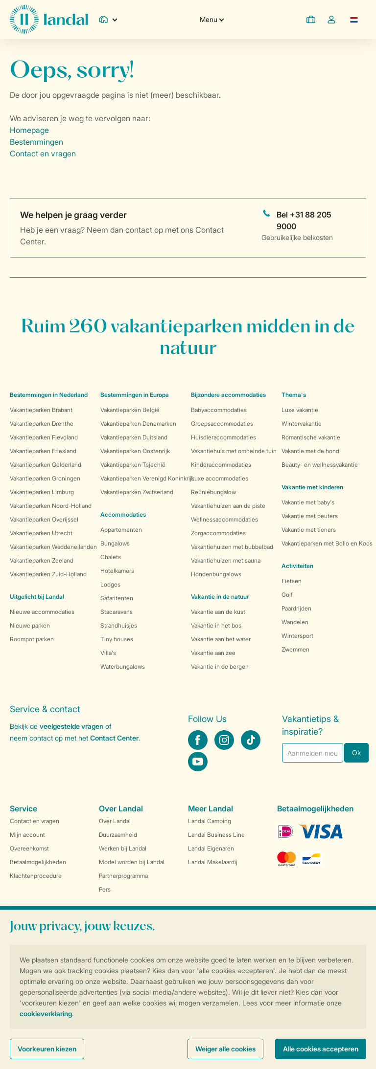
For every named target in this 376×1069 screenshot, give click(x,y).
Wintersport (297, 635)
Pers (105, 889)
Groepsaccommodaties (222, 423)
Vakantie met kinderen (312, 487)
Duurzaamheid (118, 834)
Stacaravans (116, 611)
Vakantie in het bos (216, 625)
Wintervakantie (302, 423)
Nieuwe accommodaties (42, 611)
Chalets (110, 557)
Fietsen (292, 581)
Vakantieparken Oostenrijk (135, 451)
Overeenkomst (29, 848)
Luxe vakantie (300, 410)
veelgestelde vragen (71, 726)
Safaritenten (116, 598)
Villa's (108, 652)
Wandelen (295, 622)
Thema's (294, 394)
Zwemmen (295, 649)
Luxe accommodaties (219, 478)
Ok (356, 752)
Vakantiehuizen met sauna (225, 560)
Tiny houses (116, 639)
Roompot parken (32, 639)
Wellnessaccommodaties (224, 519)
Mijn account (27, 834)
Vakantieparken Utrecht (41, 533)
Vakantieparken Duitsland (133, 437)
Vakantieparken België (130, 410)
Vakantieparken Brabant (41, 410)
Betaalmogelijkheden (38, 862)
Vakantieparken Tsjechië (132, 464)
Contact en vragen (43, 153)
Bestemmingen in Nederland (49, 394)
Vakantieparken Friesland (43, 451)
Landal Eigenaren (211, 848)
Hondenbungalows (216, 574)
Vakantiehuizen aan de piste (228, 505)
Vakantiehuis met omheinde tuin (234, 451)
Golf (287, 594)
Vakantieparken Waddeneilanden (53, 546)
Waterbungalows (122, 666)
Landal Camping (209, 821)
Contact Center (114, 738)
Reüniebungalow (213, 492)
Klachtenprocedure (36, 875)
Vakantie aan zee (213, 652)
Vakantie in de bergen (220, 666)
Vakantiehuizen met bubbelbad (232, 546)
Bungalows (115, 543)
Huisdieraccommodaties (223, 437)
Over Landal (115, 821)
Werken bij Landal (122, 848)
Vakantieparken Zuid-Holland (48, 574)
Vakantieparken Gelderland (45, 464)
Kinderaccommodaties (221, 464)
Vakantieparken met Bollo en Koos (327, 543)
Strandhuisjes (118, 625)
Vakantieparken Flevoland (44, 437)
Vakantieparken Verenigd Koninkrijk (147, 478)
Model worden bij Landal (131, 862)
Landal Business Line (216, 834)
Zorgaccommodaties (218, 533)
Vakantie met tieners (309, 529)
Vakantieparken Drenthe (41, 423)
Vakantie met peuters (310, 516)
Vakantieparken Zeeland (41, 560)
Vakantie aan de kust (218, 611)
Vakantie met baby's (308, 502)
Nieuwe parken (30, 625)
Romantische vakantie (311, 437)
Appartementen (121, 529)
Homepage (29, 130)
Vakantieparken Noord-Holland (51, 505)
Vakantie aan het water (221, 639)
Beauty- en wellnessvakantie (320, 464)
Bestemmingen (36, 142)
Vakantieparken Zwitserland (136, 492)
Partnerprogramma (123, 875)
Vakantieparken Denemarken (138, 423)
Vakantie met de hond (310, 451)
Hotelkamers (117, 570)
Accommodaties (123, 514)
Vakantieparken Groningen (45, 478)
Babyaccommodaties (219, 410)
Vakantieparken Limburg (42, 492)
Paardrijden (296, 608)
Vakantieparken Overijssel (44, 519)
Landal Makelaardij (212, 862)
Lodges (110, 584)
